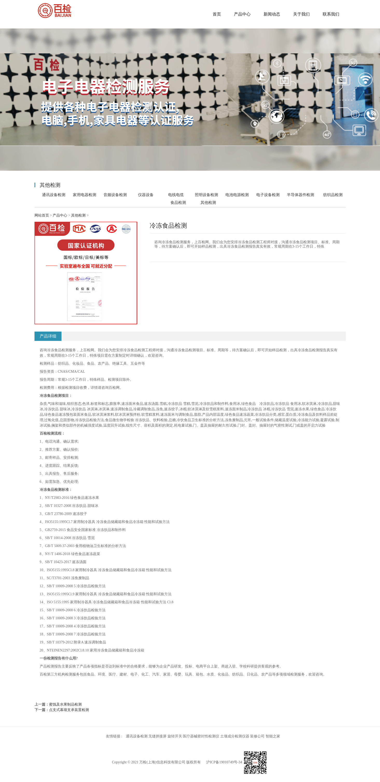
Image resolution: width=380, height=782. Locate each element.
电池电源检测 (237, 194)
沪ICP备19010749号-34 (224, 762)
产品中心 (242, 14)
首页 (217, 14)
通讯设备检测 (53, 194)
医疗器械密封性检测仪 (201, 736)
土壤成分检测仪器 (234, 736)
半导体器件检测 (300, 194)
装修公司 (257, 736)
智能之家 (273, 736)
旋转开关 (175, 736)
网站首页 (41, 215)
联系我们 (331, 14)
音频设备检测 (115, 194)
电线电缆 (176, 194)
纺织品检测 (333, 194)
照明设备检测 (206, 194)
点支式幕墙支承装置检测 (69, 710)
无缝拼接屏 (157, 736)
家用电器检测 (84, 194)
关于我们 (301, 14)
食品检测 (178, 202)
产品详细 (48, 336)
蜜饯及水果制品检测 (65, 704)
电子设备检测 (268, 194)
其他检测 (208, 202)
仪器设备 (146, 194)
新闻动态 (272, 14)
